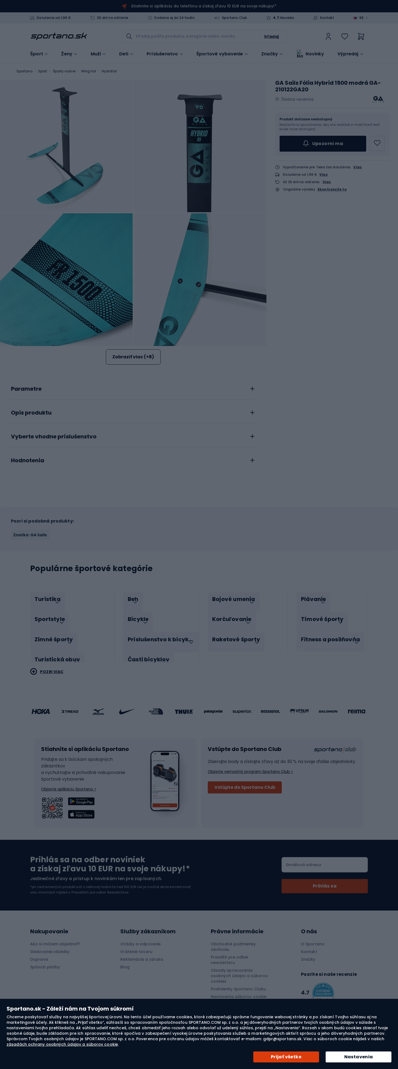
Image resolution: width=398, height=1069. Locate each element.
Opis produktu (31, 412)
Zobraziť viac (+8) (133, 357)
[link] (328, 36)
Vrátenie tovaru (136, 946)
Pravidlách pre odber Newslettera (100, 886)
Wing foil (88, 71)
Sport (42, 71)
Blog (124, 961)
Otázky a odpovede (140, 938)
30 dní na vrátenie (113, 18)
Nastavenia (358, 1057)
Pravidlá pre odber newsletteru (230, 954)
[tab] (133, 387)
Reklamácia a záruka (141, 953)
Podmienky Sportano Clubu (238, 983)
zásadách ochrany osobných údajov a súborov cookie (62, 1044)
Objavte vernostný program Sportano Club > (250, 766)
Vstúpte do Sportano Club (244, 781)
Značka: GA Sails (30, 535)
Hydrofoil (109, 71)
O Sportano (313, 938)
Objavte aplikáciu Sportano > (68, 783)
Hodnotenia (27, 460)
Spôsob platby (45, 961)
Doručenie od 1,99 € (54, 18)
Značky (269, 53)
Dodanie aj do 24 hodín (174, 18)
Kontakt (327, 18)
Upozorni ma (323, 143)
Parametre (26, 389)
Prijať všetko (286, 1057)
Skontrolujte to (332, 189)
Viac (357, 167)
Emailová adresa (303, 859)
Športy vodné (64, 71)
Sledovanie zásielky (49, 946)
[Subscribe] (325, 880)
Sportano (24, 71)
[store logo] (59, 36)
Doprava (39, 953)
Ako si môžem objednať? (55, 938)
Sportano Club (234, 18)
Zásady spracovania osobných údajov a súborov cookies (239, 970)
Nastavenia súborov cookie (239, 991)
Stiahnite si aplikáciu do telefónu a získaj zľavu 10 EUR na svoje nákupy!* (203, 6)
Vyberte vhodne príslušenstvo (53, 436)
